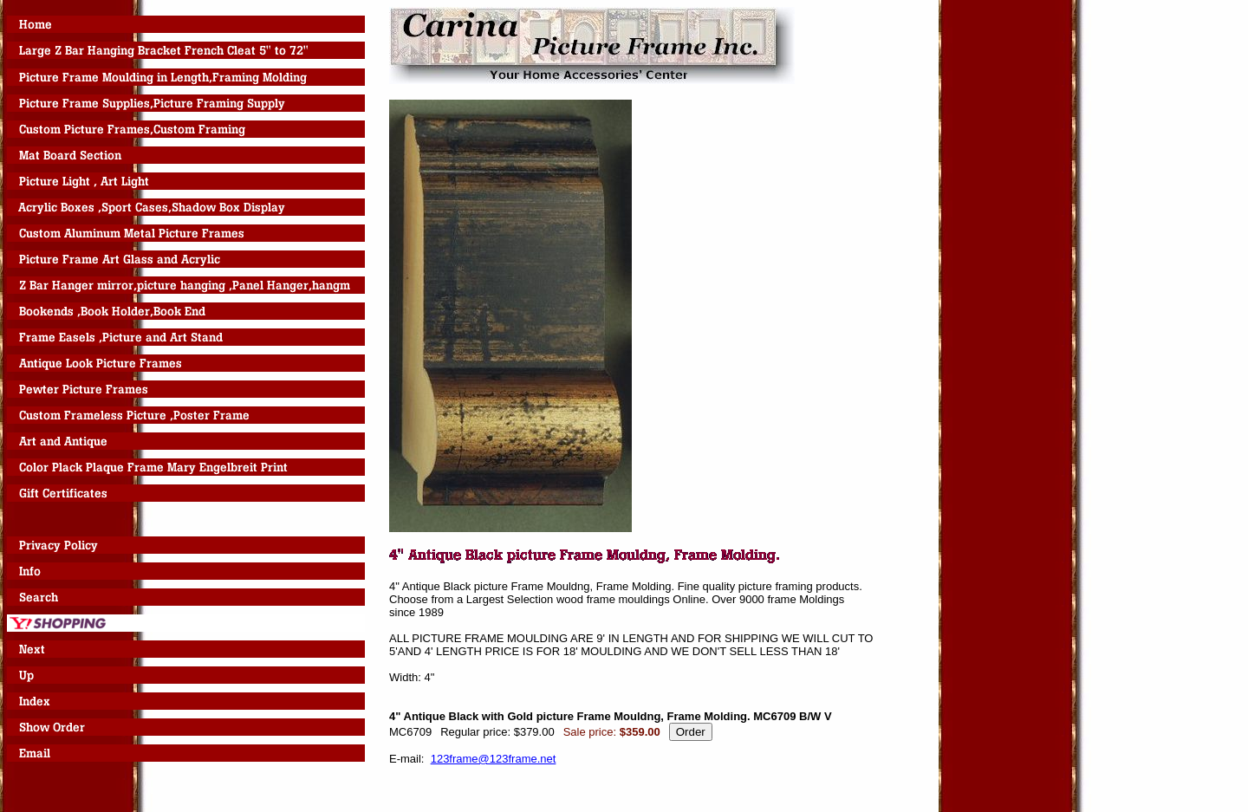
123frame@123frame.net (493, 758)
